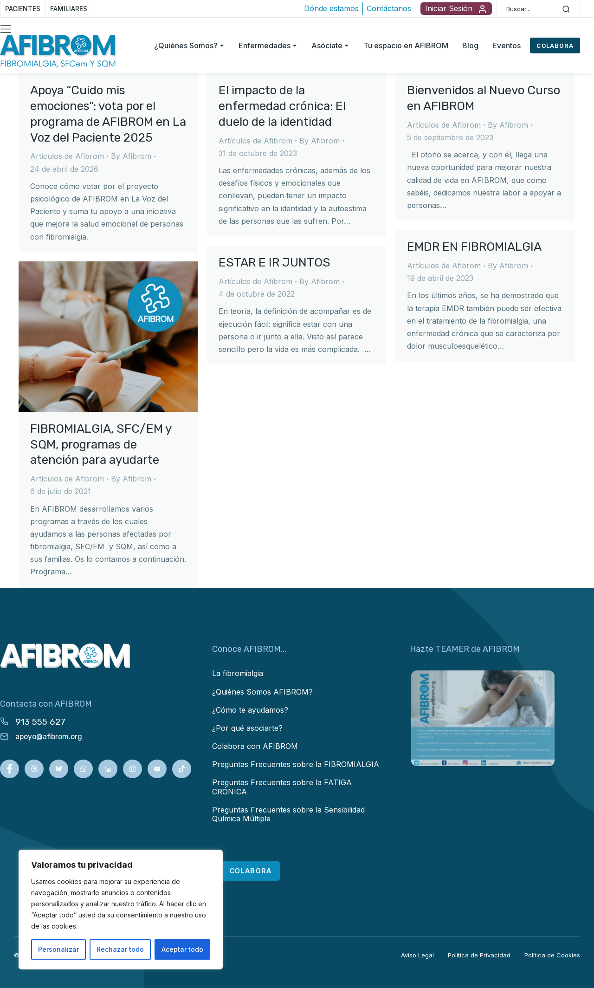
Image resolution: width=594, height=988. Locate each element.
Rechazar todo (120, 949)
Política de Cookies (552, 955)
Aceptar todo (182, 949)
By (131, 156)
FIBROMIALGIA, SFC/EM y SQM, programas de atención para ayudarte (100, 445)
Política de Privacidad (479, 955)
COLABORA (555, 45)
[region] (121, 909)
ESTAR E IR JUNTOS (274, 262)
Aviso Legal (417, 955)
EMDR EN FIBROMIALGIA (474, 247)
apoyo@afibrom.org (48, 736)
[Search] (566, 9)
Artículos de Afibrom (67, 156)
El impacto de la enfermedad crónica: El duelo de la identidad (282, 106)
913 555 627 (40, 721)
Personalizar (58, 949)
